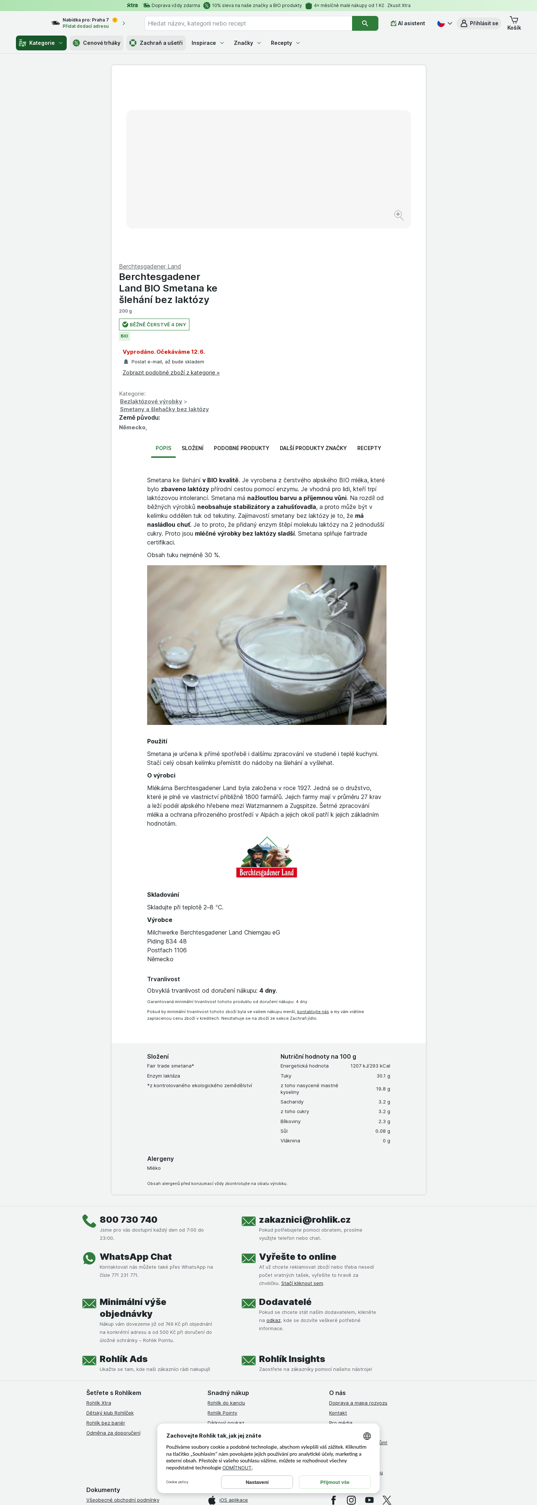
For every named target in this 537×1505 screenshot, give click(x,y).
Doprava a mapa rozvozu (358, 1225)
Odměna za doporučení (113, 1254)
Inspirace (208, 43)
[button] (479, 23)
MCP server (221, 1264)
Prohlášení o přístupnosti (115, 1411)
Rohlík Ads (123, 1180)
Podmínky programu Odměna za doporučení (137, 1401)
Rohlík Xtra (98, 1225)
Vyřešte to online (298, 1078)
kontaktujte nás (313, 833)
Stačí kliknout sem (302, 1105)
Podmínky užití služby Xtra (116, 1332)
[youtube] (369, 1322)
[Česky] (444, 23)
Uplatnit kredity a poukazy (238, 1254)
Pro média (340, 1245)
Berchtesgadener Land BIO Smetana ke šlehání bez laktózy (325, 110)
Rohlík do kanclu (226, 1225)
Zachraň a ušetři (156, 43)
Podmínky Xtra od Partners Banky (125, 1342)
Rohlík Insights (292, 1180)
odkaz (273, 1142)
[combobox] (255, 23)
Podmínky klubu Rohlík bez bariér (124, 1361)
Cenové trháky (96, 43)
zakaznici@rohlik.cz (305, 1041)
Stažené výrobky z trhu (356, 1294)
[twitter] (386, 1322)
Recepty (286, 43)
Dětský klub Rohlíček (110, 1235)
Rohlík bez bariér (105, 1245)
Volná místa (342, 1254)
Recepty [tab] (369, 270)
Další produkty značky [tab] (313, 270)
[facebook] (333, 1322)
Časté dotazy (344, 1284)
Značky (248, 43)
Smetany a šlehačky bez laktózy (321, 230)
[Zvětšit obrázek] (242, 193)
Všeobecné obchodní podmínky (122, 1322)
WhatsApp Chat (136, 1078)
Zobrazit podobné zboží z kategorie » (328, 194)
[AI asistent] (407, 23)
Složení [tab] (192, 270)
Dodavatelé (285, 1123)
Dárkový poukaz (226, 1245)
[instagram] (351, 1322)
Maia (213, 1274)
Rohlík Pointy (222, 1235)
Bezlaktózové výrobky (308, 223)
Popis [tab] (163, 270)
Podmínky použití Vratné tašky (121, 1381)
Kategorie (41, 43)
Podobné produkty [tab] (241, 270)
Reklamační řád (104, 1391)
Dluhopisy (340, 1274)
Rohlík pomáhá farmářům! (358, 1264)
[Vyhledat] (365, 23)
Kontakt (338, 1235)
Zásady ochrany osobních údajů (123, 1371)
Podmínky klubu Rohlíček (114, 1351)
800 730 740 (129, 1041)
